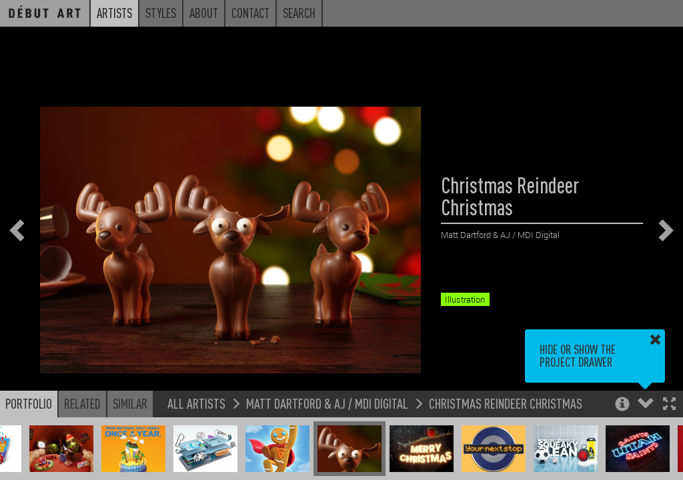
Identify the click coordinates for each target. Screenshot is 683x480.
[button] (669, 405)
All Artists (196, 403)
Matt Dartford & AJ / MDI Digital (327, 403)
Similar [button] (130, 403)
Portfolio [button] (28, 403)
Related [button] (82, 403)
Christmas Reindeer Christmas (505, 403)
